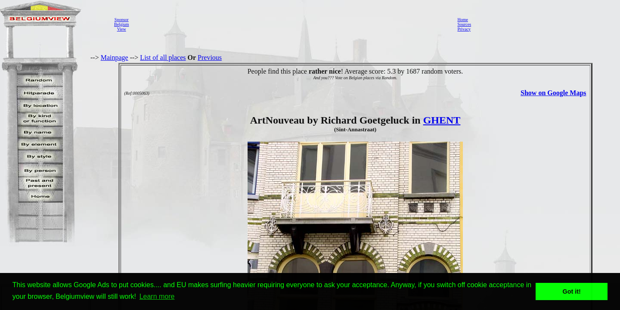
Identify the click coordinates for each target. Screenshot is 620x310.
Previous (210, 57)
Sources (464, 24)
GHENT (442, 120)
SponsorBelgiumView (121, 24)
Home (462, 19)
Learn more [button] (157, 296)
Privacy (464, 29)
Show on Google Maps (553, 92)
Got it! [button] (572, 291)
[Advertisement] (290, 24)
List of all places (163, 57)
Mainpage (114, 57)
